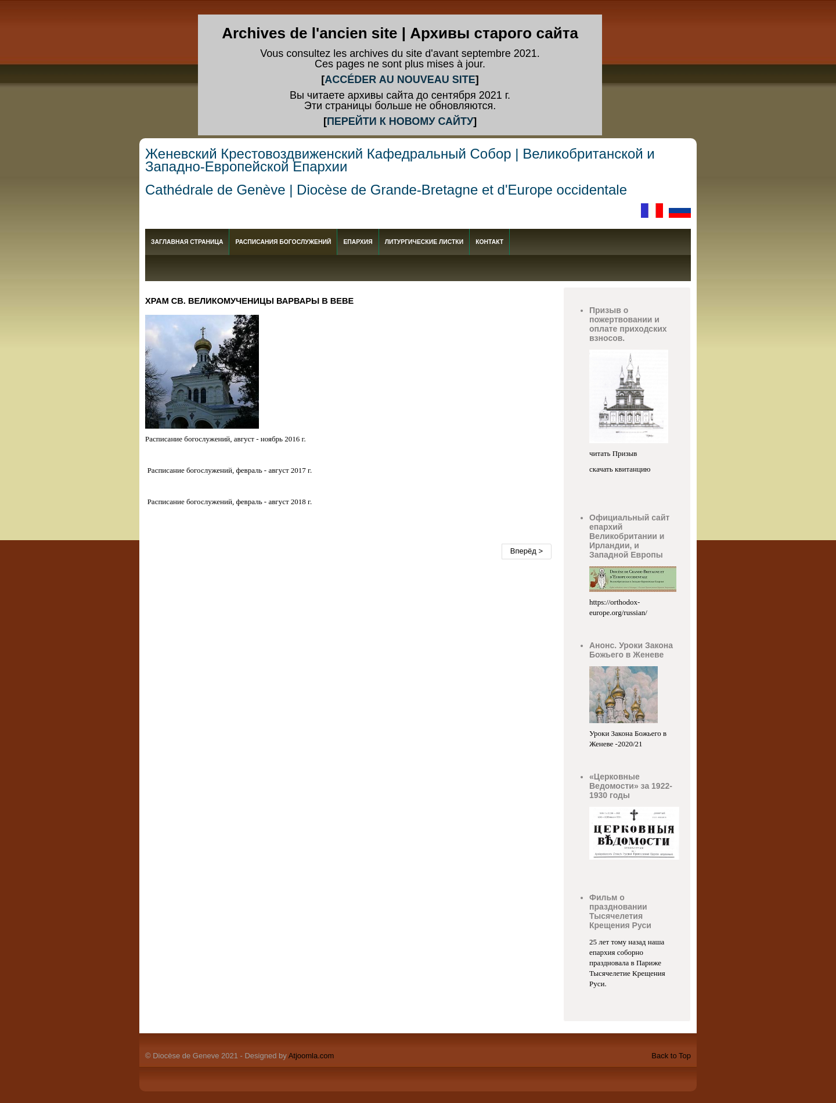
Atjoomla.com (311, 1055)
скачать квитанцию (620, 469)
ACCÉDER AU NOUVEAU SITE (400, 79)
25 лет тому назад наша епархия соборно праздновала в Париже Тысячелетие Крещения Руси (627, 962)
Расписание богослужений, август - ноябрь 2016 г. (225, 438)
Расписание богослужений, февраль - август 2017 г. (229, 470)
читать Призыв (614, 453)
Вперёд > (526, 551)
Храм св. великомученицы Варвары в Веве (249, 301)
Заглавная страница (187, 242)
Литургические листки (424, 242)
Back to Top (671, 1055)
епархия (357, 242)
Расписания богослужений (283, 242)
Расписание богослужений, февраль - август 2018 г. (229, 501)
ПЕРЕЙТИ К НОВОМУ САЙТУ (400, 121)
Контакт (489, 242)
